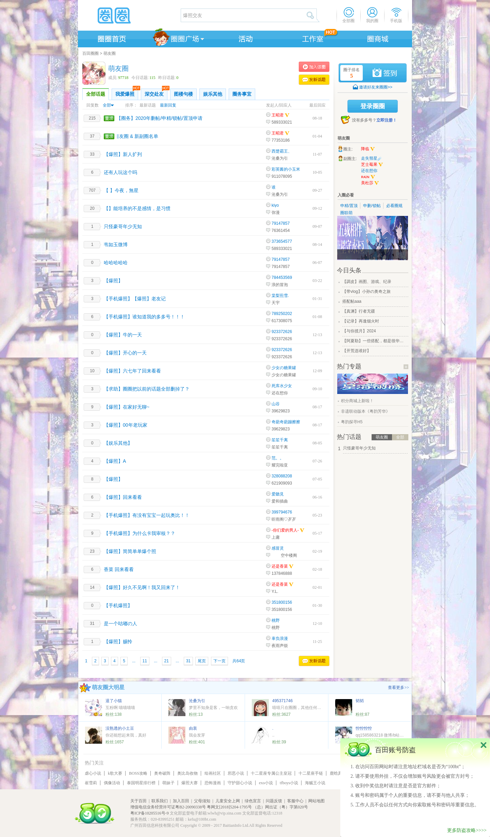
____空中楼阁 (284, 555)
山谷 (276, 403)
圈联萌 (346, 212)
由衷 (193, 728)
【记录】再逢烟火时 (360, 321)
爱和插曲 (280, 501)
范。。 (278, 458)
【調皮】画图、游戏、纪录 (366, 281)
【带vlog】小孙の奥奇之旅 (366, 291)
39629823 (281, 411)
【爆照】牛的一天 (123, 334)
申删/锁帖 (371, 205)
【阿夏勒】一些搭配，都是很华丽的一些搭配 (374, 340)
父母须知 (202, 801)
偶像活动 (112, 782)
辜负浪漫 (280, 638)
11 (145, 661)
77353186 (281, 140)
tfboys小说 (289, 782)
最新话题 (148, 105)
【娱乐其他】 (118, 443)
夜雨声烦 (280, 645)
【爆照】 (113, 280)
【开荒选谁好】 (356, 350)
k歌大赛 (115, 773)
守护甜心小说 (240, 782)
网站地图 (316, 801)
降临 (368, 149)
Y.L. (275, 591)
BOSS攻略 (138, 773)
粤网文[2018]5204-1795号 (229, 807)
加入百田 (181, 801)
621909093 (282, 483)
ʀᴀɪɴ (368, 177)
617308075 (282, 320)
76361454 (281, 230)
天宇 (276, 302)
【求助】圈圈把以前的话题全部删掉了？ (147, 389)
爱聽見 (278, 494)
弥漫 (276, 212)
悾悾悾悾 (364, 728)
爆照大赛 (189, 782)
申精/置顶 (349, 205)
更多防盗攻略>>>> (467, 830)
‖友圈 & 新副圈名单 (137, 136)
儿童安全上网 (227, 801)
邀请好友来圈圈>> (375, 87)
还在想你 (280, 393)
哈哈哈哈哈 (116, 262)
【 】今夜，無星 (121, 190)
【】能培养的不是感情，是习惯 (137, 208)
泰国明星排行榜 (141, 782)
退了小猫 (113, 700)
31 (188, 661)
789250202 (282, 313)
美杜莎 (370, 183)
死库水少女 (282, 385)
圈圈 (129, 15)
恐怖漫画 (213, 782)
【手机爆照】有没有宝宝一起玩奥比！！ (147, 515)
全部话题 (95, 94)
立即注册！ (386, 120)
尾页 (202, 661)
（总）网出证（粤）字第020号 (280, 807)
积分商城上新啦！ (357, 400)
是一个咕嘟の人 (120, 623)
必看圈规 (394, 205)
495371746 (282, 700)
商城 (378, 37)
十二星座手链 (310, 773)
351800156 (282, 602)
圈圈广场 (178, 37)
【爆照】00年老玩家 (125, 425)
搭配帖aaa (351, 301)
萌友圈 (109, 53)
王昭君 (278, 115)
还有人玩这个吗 (120, 172)
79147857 (281, 223)
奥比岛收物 (187, 773)
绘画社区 (213, 773)
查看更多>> (398, 687)
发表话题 (314, 80)
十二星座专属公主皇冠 (271, 773)
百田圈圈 (90, 53)
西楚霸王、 (282, 151)
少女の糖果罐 (284, 367)
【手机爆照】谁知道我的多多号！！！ (144, 316)
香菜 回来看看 (119, 569)
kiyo (275, 205)
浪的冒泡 (280, 284)
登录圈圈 (372, 106)
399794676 (282, 512)
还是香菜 (280, 566)
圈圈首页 (111, 37)
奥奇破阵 (162, 773)
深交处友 (156, 93)
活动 (244, 37)
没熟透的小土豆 (119, 728)
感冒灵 (278, 548)
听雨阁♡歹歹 (284, 519)
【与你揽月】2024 (359, 331)
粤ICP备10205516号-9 (149, 813)
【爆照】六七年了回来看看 (132, 371)
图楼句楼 (183, 94)
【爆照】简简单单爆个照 (130, 551)
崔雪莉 (91, 782)
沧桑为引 (280, 158)
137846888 (282, 573)
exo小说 (266, 782)
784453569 (282, 277)
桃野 (276, 620)
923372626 (282, 331)
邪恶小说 (236, 773)
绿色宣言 (253, 801)
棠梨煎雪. (280, 295)
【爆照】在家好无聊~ (126, 407)
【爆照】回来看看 (123, 497)
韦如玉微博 (116, 244)
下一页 (219, 661)
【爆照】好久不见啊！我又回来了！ (142, 587)
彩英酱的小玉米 (286, 169)
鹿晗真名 (338, 773)
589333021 (282, 122)
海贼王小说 (315, 782)
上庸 (276, 537)
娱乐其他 (212, 94)
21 (166, 661)
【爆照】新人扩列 (123, 154)
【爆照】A (115, 461)
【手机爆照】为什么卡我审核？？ (139, 533)
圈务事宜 (241, 94)
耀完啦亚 (280, 465)
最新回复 (168, 105)
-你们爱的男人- (285, 530)
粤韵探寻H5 (351, 422)
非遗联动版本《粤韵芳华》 (365, 411)
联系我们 (159, 801)
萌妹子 (168, 782)
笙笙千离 (280, 440)
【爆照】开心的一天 (125, 353)
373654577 (282, 241)
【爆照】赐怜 (118, 641)
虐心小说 (93, 773)
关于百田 (138, 801)
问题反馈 (274, 801)
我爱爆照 (126, 93)
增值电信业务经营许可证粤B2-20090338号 (168, 807)
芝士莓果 (372, 165)
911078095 (282, 176)
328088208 (282, 476)
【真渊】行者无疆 (358, 311)
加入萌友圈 (314, 67)
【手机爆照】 (118, 605)
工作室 (311, 37)
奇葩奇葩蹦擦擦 (286, 422)
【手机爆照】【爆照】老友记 (135, 298)
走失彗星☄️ (371, 158)
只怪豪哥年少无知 (123, 226)
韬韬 (360, 700)
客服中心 (295, 801)
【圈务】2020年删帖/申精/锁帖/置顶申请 (159, 118)
